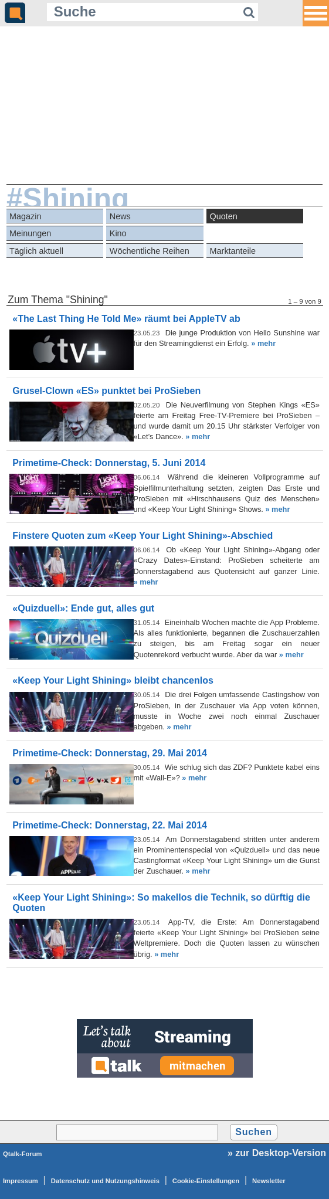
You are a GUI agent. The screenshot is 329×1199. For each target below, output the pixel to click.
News (120, 216)
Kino (118, 233)
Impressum (20, 1180)
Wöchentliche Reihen (149, 251)
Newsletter (269, 1180)
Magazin (25, 216)
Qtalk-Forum (22, 1153)
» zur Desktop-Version (277, 1153)
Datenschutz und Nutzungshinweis (105, 1180)
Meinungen (30, 233)
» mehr (263, 343)
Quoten (224, 216)
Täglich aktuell (36, 251)
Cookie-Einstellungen (205, 1180)
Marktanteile (233, 251)
